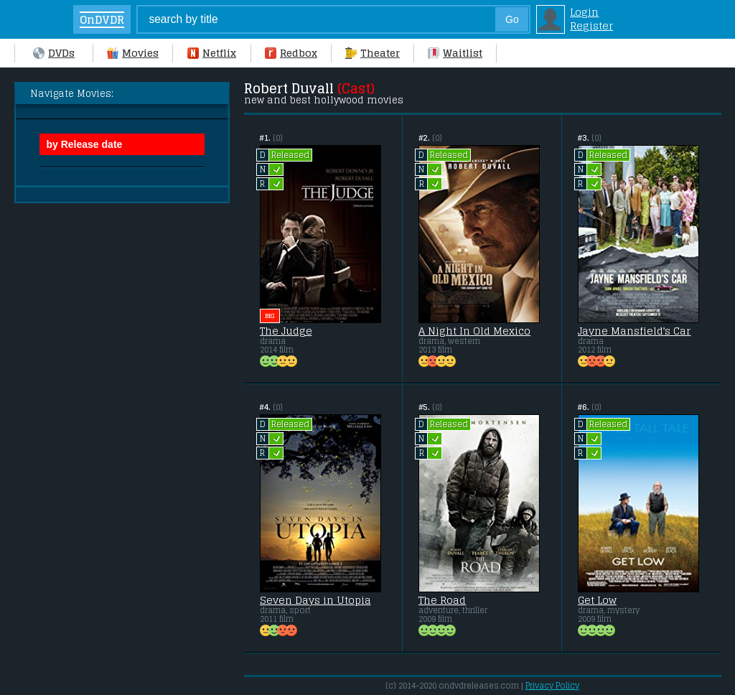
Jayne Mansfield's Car (634, 331)
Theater (372, 53)
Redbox (291, 53)
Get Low (597, 600)
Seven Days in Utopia (315, 600)
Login (584, 12)
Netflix (211, 53)
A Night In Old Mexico (474, 331)
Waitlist (455, 53)
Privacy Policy (552, 685)
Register (591, 25)
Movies (133, 53)
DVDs (54, 53)
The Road (442, 600)
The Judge (286, 331)
